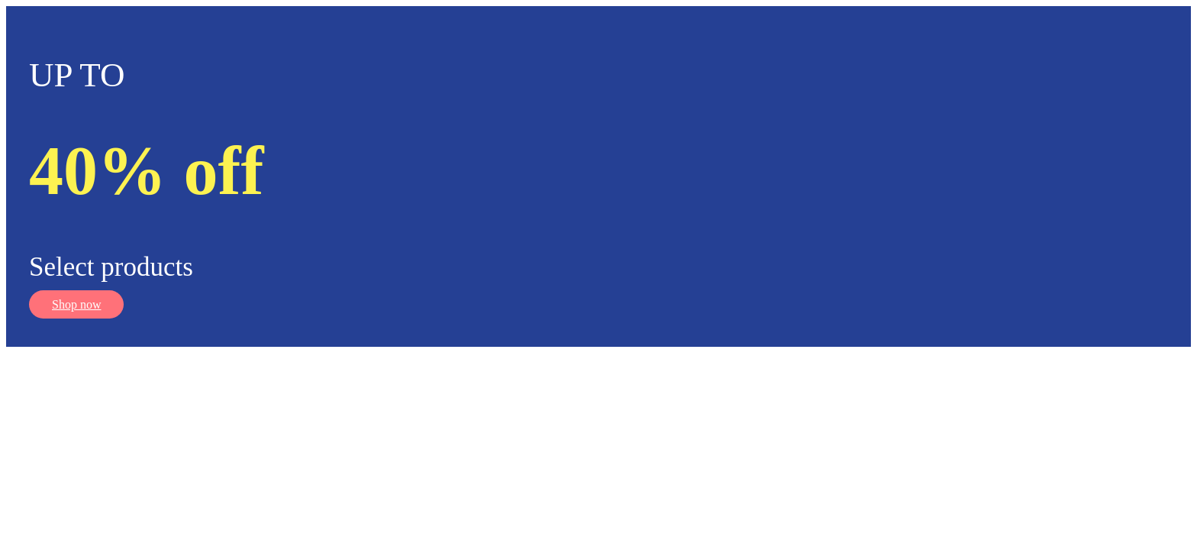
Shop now (76, 304)
